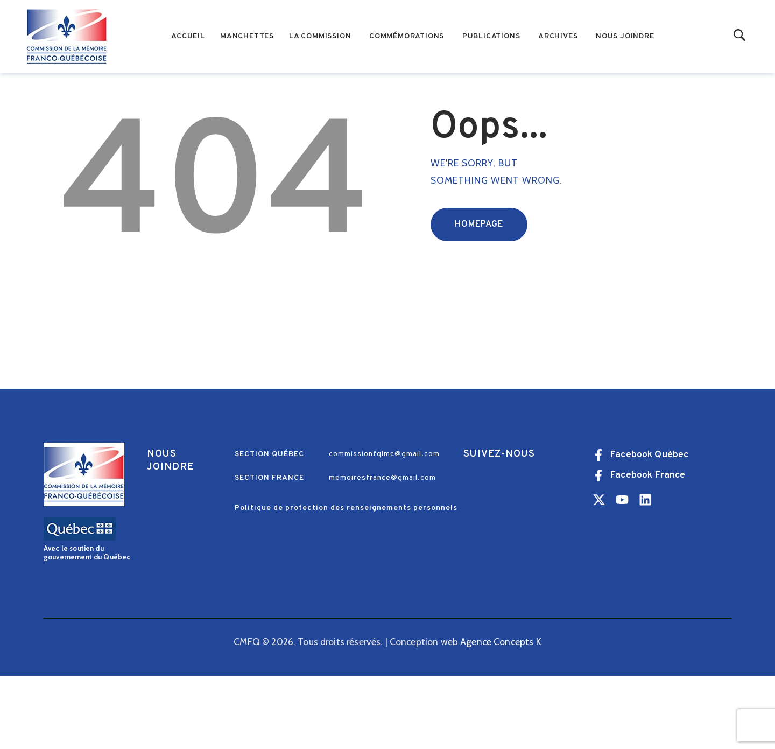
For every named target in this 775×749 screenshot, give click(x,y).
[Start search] (739, 36)
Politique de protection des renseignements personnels (346, 581)
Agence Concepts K (500, 714)
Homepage (479, 297)
